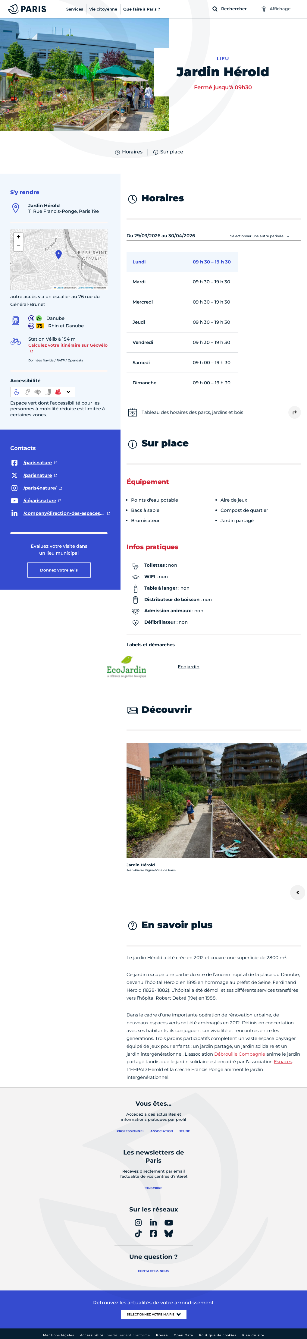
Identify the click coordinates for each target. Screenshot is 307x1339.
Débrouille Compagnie (239, 1054)
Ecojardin (163, 667)
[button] (58, 255)
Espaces (283, 1061)
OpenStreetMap (86, 287)
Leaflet (59, 287)
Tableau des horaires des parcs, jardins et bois (192, 412)
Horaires (128, 152)
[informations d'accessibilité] (42, 392)
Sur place (167, 152)
